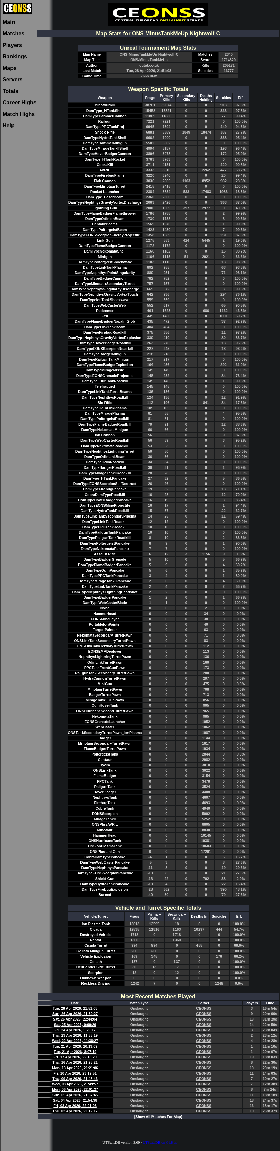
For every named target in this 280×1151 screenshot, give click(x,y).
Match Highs (19, 114)
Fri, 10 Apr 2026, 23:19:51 (75, 1073)
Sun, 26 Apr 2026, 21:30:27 (75, 1014)
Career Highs (20, 102)
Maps (10, 68)
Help (9, 125)
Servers (13, 79)
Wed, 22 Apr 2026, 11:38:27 (75, 1041)
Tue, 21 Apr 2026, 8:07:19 (75, 1052)
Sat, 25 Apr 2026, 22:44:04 (75, 1019)
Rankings (15, 56)
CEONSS (203, 1008)
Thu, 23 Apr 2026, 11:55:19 (74, 1035)
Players (12, 45)
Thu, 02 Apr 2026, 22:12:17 (74, 1111)
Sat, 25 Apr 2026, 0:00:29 (75, 1025)
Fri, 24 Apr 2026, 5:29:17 (75, 1030)
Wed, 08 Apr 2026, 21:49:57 (75, 1084)
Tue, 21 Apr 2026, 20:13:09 (75, 1046)
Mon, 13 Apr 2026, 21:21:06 (75, 1068)
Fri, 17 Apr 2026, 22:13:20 (75, 1057)
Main (9, 22)
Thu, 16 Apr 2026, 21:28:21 (74, 1062)
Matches (13, 34)
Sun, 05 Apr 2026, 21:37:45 (75, 1095)
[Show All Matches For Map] (158, 1116)
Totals (10, 91)
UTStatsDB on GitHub (160, 1142)
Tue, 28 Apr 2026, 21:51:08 (75, 1008)
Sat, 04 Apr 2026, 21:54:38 (75, 1100)
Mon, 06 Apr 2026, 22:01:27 (75, 1089)
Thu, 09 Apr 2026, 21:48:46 (74, 1079)
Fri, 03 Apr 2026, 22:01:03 (75, 1106)
